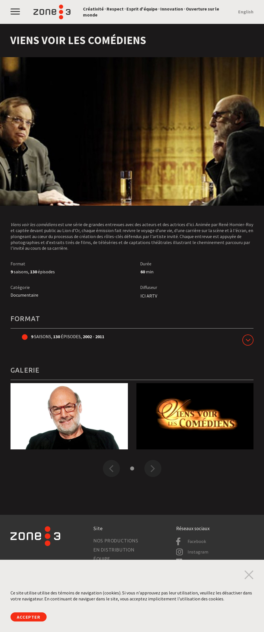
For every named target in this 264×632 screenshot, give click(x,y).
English (245, 12)
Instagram (198, 552)
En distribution (113, 549)
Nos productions (115, 540)
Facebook (197, 541)
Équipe (101, 558)
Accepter (28, 617)
